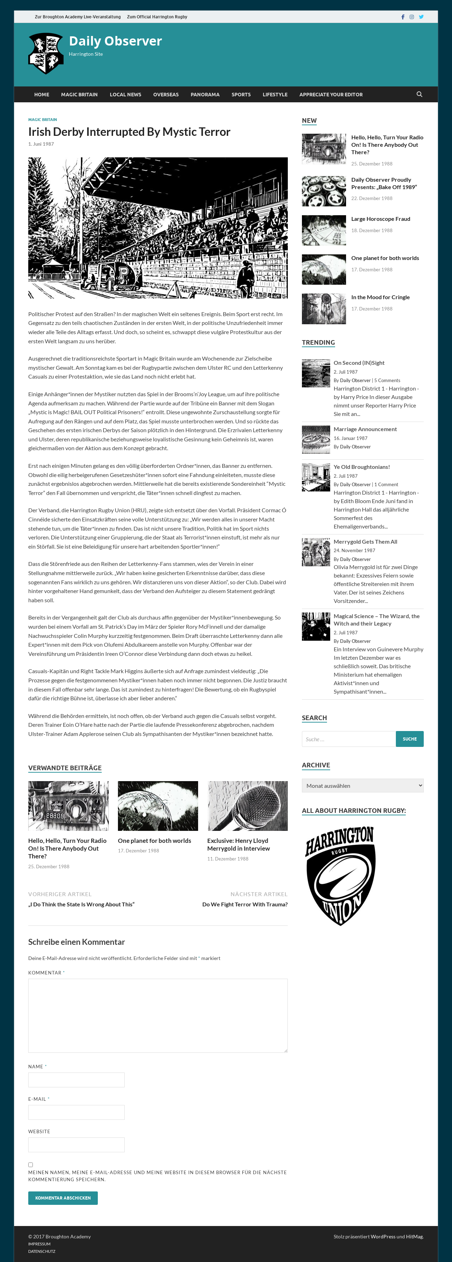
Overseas (166, 94)
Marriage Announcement (365, 428)
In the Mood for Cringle (380, 297)
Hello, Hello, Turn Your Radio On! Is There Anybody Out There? (67, 848)
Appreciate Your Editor (331, 94)
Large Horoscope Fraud (380, 218)
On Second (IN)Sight (359, 362)
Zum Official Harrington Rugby (157, 16)
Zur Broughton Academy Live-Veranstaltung (78, 16)
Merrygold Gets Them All (365, 541)
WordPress (383, 1236)
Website (39, 1131)
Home (41, 94)
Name (37, 1066)
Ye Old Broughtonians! (362, 466)
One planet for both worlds (154, 840)
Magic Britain (79, 94)
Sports (241, 94)
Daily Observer (115, 40)
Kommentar (46, 973)
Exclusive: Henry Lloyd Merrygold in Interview (238, 844)
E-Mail (39, 1099)
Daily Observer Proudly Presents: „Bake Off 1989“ (384, 183)
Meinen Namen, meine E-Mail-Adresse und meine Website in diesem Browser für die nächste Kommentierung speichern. (157, 1176)
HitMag (414, 1236)
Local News (125, 94)
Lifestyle (275, 94)
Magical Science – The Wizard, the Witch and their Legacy (377, 619)
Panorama (205, 94)
